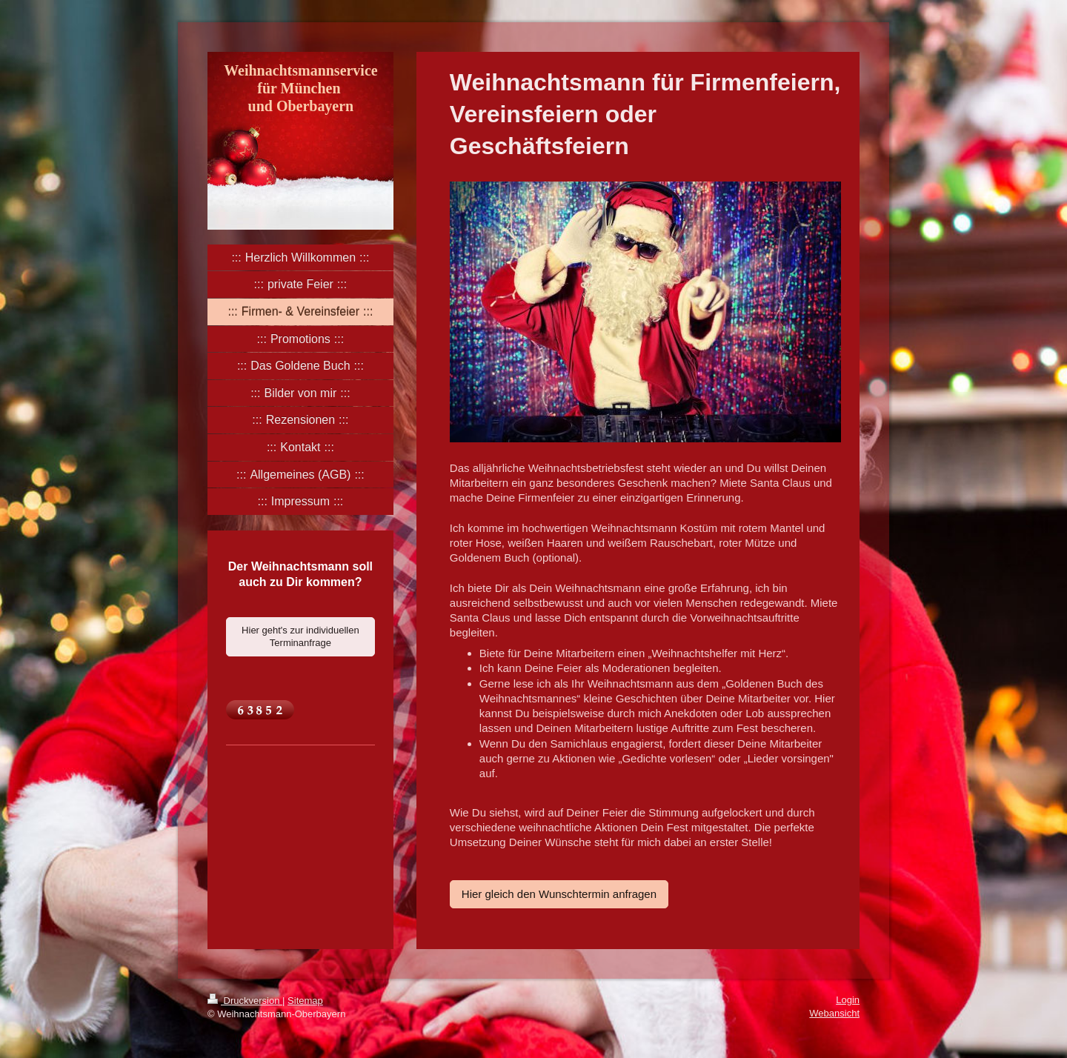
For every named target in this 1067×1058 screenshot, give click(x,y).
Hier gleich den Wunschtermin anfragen (559, 894)
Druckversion (244, 1000)
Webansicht (834, 1013)
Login (848, 999)
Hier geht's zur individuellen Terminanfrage (300, 637)
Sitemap (305, 1000)
